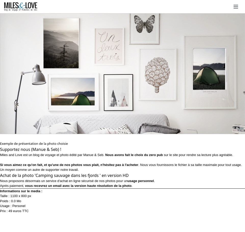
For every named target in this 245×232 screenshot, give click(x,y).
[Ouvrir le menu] (236, 7)
